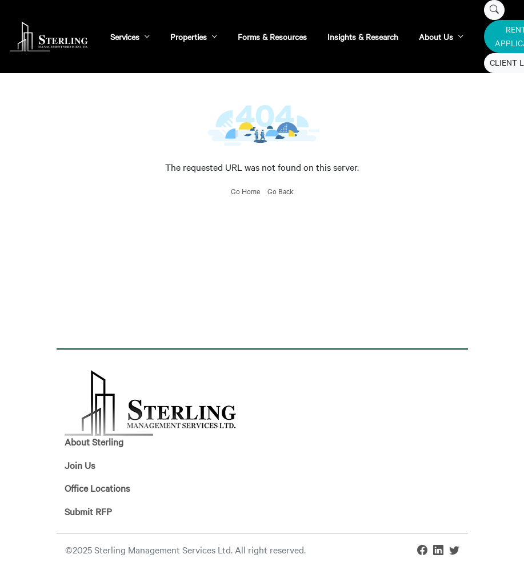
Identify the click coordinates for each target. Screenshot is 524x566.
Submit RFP (88, 511)
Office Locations (97, 487)
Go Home (245, 191)
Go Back (280, 191)
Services (124, 36)
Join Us (80, 465)
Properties (188, 36)
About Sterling (94, 441)
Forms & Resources (272, 36)
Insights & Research (362, 36)
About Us (436, 36)
